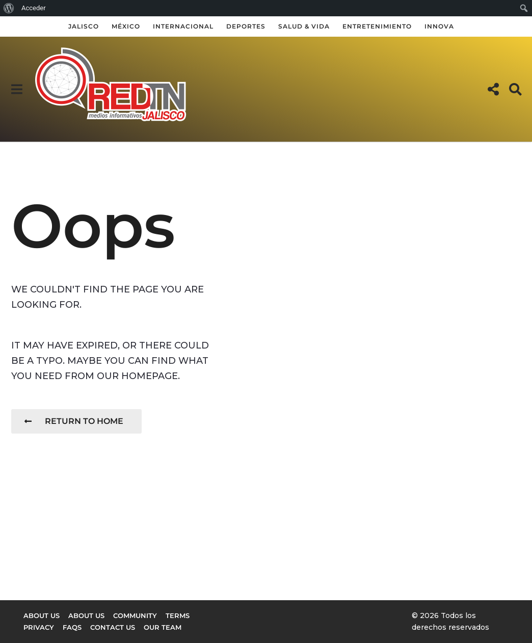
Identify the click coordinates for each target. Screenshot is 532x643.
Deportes (245, 26)
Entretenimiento (377, 26)
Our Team (162, 627)
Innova (439, 26)
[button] (16, 89)
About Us (86, 615)
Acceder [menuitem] (33, 8)
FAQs (72, 627)
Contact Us (112, 627)
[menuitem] (9, 8)
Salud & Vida (304, 26)
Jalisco (83, 26)
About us (41, 615)
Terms (178, 615)
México (126, 26)
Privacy (38, 627)
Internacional (183, 26)
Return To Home (73, 421)
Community (135, 615)
